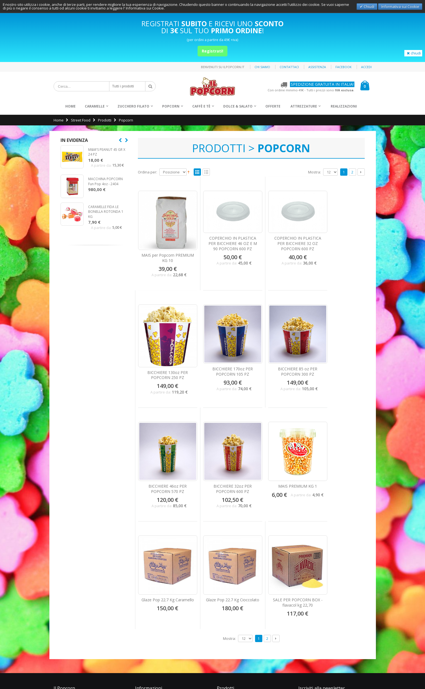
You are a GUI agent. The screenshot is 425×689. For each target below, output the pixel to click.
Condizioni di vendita (75, 611)
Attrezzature (303, 106)
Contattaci (289, 67)
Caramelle (95, 106)
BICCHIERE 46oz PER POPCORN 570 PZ (280, 361)
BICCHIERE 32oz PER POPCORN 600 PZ (338, 361)
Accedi (366, 67)
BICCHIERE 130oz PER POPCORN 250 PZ (338, 254)
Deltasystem (365, 675)
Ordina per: (147, 172)
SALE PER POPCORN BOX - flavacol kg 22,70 (338, 467)
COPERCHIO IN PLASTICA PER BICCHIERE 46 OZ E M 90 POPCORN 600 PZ (222, 241)
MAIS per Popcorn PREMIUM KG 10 (164, 250)
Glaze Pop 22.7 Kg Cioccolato (280, 467)
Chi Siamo (65, 565)
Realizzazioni (344, 106)
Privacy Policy (364, 665)
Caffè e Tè (201, 106)
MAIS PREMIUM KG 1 (164, 465)
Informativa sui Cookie (400, 6)
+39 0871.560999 (155, 604)
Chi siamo (262, 67)
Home (59, 120)
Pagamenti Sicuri (71, 584)
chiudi (413, 53)
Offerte (272, 106)
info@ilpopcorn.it (156, 618)
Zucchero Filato (133, 106)
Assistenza (317, 67)
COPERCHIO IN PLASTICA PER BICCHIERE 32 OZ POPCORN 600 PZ (280, 241)
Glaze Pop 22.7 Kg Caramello (222, 467)
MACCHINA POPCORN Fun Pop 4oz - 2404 (105, 181)
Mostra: (314, 172)
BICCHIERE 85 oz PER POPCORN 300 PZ (222, 361)
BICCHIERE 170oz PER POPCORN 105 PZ (164, 361)
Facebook (343, 67)
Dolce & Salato (238, 106)
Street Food (80, 120)
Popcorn (170, 106)
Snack (226, 587)
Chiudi (368, 6)
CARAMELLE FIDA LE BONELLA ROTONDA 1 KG (105, 211)
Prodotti (104, 120)
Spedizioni (66, 593)
